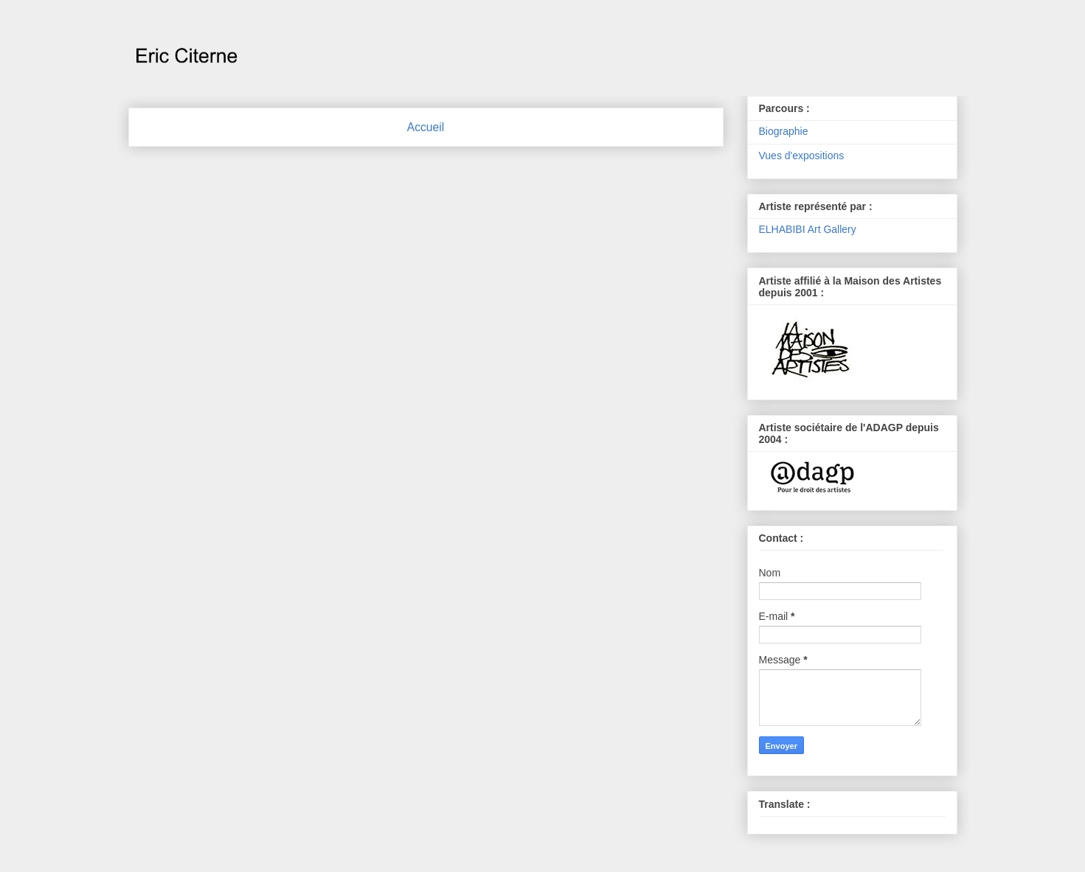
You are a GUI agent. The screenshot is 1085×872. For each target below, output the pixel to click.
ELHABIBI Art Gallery (807, 229)
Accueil (425, 127)
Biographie (783, 131)
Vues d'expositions (802, 155)
